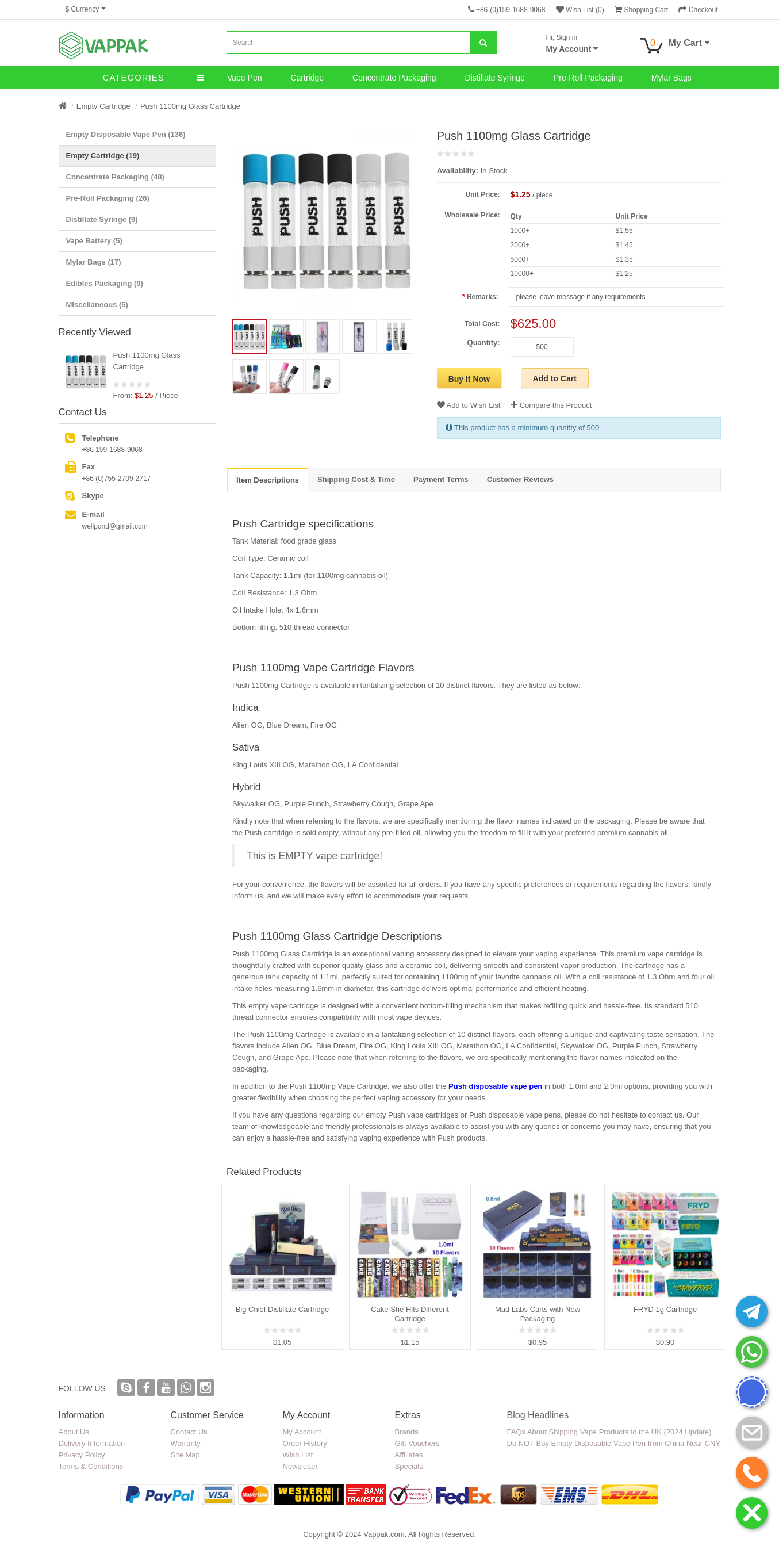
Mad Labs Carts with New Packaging (537, 1314)
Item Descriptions (267, 480)
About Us (74, 1432)
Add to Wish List (469, 405)
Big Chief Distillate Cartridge (282, 1309)
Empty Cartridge (103, 106)
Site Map (185, 1455)
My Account (302, 1432)
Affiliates (409, 1455)
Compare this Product (551, 405)
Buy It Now (469, 379)
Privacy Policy (82, 1455)
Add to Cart (555, 378)
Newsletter (300, 1466)
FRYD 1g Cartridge (665, 1309)
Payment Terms (441, 479)
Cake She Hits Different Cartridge (410, 1314)
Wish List (298, 1455)
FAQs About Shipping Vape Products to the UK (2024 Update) (609, 1432)
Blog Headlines (538, 1415)
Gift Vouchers (417, 1443)
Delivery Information (92, 1443)
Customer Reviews (520, 479)
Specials (409, 1466)
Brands (407, 1432)
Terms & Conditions (91, 1466)
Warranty (186, 1443)
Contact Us (189, 1432)
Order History (305, 1443)
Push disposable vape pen (495, 1086)
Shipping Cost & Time (356, 479)
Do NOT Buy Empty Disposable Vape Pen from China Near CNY (614, 1443)
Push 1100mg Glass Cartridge (190, 106)
